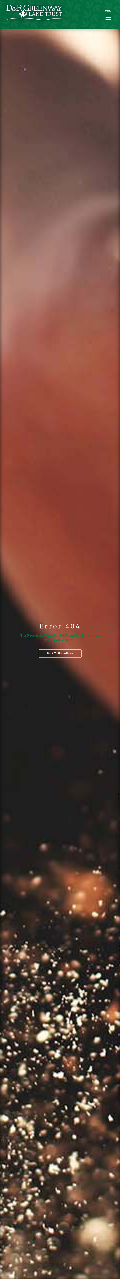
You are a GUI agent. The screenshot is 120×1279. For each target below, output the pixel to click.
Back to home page (60, 653)
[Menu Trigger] (108, 14)
